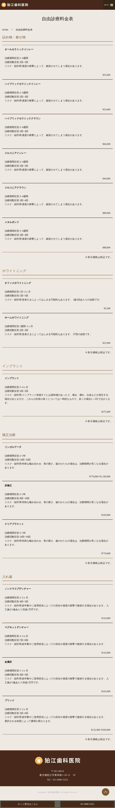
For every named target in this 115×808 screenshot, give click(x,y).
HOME (5, 30)
